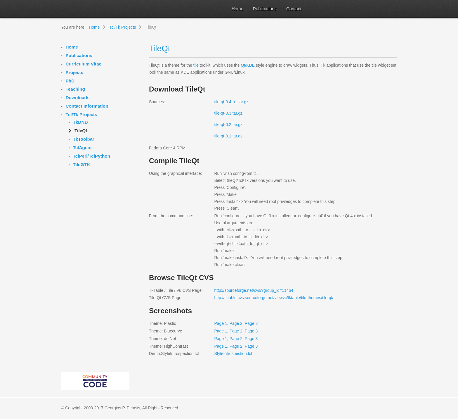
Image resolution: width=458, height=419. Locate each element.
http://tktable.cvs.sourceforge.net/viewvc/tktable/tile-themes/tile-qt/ (273, 297)
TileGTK (81, 164)
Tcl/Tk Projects (81, 114)
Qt (243, 65)
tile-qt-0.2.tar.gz (228, 124)
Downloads (77, 97)
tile (196, 65)
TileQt (159, 48)
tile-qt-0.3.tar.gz (228, 113)
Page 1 (220, 323)
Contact (293, 8)
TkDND (80, 122)
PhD (69, 80)
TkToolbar (83, 139)
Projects (74, 72)
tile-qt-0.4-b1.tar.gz (231, 101)
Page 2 (236, 323)
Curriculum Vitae (83, 63)
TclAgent (82, 147)
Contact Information (86, 106)
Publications (265, 8)
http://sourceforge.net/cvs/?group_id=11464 (253, 290)
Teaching (75, 89)
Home (237, 8)
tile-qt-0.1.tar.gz (228, 136)
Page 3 (251, 323)
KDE (250, 65)
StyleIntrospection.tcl (233, 353)
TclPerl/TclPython (91, 156)
